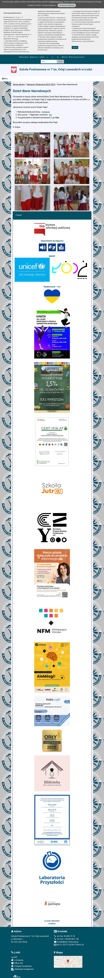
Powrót (19, 215)
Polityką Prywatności (56, 2)
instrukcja (46, 112)
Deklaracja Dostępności (22, 969)
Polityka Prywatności (21, 966)
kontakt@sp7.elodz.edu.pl (66, 942)
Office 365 (17, 963)
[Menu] (52, 78)
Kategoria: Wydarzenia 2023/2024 (41, 84)
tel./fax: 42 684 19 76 (64, 936)
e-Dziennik (17, 960)
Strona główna (24, 57)
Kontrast (65, 57)
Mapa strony (34, 57)
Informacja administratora (77, 57)
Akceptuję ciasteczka (66, 5)
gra (50, 115)
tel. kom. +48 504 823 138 (66, 939)
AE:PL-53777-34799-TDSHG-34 (69, 945)
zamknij (75, 47)
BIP (14, 957)
